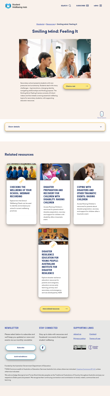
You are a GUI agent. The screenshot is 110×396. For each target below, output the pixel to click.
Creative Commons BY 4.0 (85, 369)
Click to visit (70, 86)
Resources (50, 24)
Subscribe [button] (20, 348)
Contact (92, 334)
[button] (66, 6)
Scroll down (101, 115)
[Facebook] (42, 347)
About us (77, 334)
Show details (14, 127)
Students (40, 24)
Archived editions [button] (20, 356)
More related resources (51, 309)
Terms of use (94, 338)
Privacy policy (79, 338)
